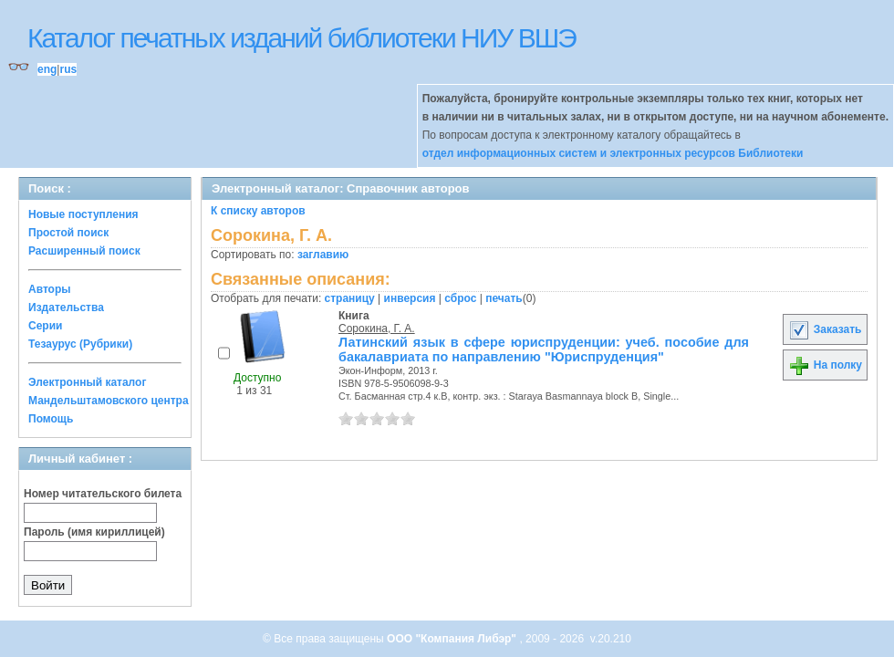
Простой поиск (68, 232)
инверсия (410, 298)
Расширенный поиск (84, 251)
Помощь (50, 418)
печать (504, 298)
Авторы (49, 289)
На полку (825, 365)
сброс (460, 298)
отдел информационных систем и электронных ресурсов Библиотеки (613, 153)
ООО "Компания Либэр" (453, 638)
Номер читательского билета (103, 493)
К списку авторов (258, 210)
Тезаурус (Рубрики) (80, 344)
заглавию (322, 254)
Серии (45, 325)
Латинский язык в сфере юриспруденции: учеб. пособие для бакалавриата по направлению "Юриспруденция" (543, 349)
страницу (350, 298)
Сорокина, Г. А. (376, 328)
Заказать (824, 329)
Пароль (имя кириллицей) (94, 532)
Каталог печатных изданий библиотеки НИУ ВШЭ (301, 38)
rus (68, 69)
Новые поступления (83, 214)
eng (47, 69)
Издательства (66, 307)
